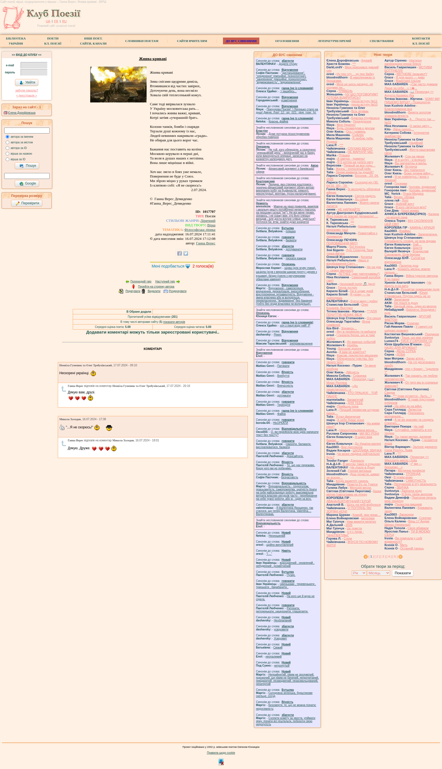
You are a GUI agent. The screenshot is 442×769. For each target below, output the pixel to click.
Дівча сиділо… (403, 129)
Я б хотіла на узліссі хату (355, 162)
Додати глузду (288, 63)
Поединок (432, 334)
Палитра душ (408, 265)
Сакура (389, 392)
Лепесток (414, 409)
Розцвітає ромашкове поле (420, 289)
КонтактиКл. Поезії (421, 41)
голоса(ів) (203, 266)
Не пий (419, 426)
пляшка (291, 231)
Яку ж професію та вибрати (356, 331)
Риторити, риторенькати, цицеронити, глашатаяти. (282, 610)
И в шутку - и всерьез (410, 159)
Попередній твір (141, 281)
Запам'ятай (355, 399)
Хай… (417, 244)
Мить (403, 545)
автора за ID (19, 148)
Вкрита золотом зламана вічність (407, 114)
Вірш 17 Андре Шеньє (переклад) (406, 523)
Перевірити (27, 203)
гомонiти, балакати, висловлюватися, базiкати (283, 445)
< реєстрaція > (26, 95)
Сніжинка (359, 375)
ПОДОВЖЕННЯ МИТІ (342, 243)
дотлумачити (294, 249)
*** (354, 63)
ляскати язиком (296, 258)
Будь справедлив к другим (356, 128)
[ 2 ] (377, 556)
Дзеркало (357, 460)
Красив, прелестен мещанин (357, 355)
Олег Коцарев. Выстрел (347, 306)
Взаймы (404, 231)
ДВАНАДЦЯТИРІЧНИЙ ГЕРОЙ (348, 501)
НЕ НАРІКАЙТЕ (349, 209)
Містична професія (411, 470)
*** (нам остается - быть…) (412, 396)
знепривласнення (300, 343)
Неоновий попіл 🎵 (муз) (357, 284)
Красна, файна (278, 121)
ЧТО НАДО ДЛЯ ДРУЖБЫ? (407, 346)
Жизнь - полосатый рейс (353, 168)
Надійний (416, 142)
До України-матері (368, 443)
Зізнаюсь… (349, 328)
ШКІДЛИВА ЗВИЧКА (367, 450)
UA (48, 21)
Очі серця (374, 318)
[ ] (371, 556)
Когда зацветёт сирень (352, 481)
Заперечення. (428, 234)
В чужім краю (403, 477)
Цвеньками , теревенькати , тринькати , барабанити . (286, 585)
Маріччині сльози (408, 80)
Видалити (154, 291)
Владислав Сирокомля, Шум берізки (406, 252)
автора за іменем (22, 136)
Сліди (348, 538)
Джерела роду (411, 490)
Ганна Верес (205, 243)
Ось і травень (356, 131)
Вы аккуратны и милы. (411, 163)
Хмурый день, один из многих (415, 306)
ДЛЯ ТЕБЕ (355, 403)
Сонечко (413, 323)
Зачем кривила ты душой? (355, 172)
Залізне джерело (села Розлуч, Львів (410, 448)
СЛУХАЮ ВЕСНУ (360, 148)
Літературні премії (334, 41)
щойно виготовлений (279, 544)
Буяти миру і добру (364, 301)
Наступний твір (165, 281)
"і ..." (269, 553)
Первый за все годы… (359, 165)
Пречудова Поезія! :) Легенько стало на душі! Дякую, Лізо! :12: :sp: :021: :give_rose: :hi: (287, 111)
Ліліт (405, 200)
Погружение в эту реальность (415, 484)
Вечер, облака (404, 197)
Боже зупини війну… (419, 173)
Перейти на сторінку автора (156, 286)
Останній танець (412, 548)
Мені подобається (168, 266)
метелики (368, 518)
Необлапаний (282, 620)
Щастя (417, 247)
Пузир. (291, 575)
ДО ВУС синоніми (241, 41)
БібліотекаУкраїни (16, 41)
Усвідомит (280, 638)
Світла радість (365, 196)
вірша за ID (18, 159)
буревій (366, 60)
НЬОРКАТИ (280, 422)
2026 (349, 525)
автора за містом (22, 142)
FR (56, 21)
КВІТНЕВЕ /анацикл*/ (411, 74)
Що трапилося (414, 170)
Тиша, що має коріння (417, 337)
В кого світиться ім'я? (411, 207)
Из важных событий (361, 341)
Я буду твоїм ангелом (416, 494)
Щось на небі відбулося (364, 504)
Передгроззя (362, 121)
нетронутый (281, 665)
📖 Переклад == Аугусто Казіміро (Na (409, 93)
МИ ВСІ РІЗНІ (369, 433)
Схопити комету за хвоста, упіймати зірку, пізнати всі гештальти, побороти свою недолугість (285, 721)
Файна (281, 413)
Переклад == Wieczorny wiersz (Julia (406, 458)
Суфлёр (358, 135)
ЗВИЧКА (402, 487)
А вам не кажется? (352, 352)
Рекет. (278, 334)
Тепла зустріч (347, 287)
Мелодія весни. (361, 487)
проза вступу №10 (365, 104)
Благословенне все (398, 109)
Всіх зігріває (359, 111)
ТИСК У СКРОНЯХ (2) (416, 341)
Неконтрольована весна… (358, 430)
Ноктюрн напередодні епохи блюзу (403, 62)
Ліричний (207, 220)
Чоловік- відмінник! (422, 187)
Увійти (27, 82)
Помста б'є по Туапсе (362, 484)
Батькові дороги (349, 348)
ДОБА (400, 354)
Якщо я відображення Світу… (347, 261)
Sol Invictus (357, 246)
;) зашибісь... (288, 91)
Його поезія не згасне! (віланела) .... (352, 216)
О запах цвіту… (421, 126)
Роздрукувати (178, 291)
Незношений (277, 535)
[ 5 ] (394, 556)
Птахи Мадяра (413, 193)
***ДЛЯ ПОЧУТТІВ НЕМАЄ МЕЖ (351, 313)
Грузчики (401, 183)
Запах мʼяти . (415, 358)
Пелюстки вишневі (408, 504)
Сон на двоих (414, 156)
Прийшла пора (347, 406)
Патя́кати (283, 365)
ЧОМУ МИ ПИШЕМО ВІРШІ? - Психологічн (411, 100)
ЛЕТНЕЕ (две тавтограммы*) (359, 273)
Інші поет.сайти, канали (93, 41)
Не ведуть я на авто (407, 284)
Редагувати (132, 291)
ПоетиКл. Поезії (52, 41)
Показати (403, 573)
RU (64, 21)
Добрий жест (405, 203)
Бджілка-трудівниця (365, 118)
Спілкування (381, 41)
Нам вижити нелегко (361, 521)
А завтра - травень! (351, 158)
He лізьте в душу (406, 302)
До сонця (361, 199)
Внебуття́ (283, 375)
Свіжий (278, 647)
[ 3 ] (383, 556)
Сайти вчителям (192, 41)
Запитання (401, 299)
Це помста (354, 528)
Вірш (211, 225)
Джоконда (406, 514)
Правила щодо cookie (221, 752)
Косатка (366, 256)
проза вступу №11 (365, 101)
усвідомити (281, 629)
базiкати (291, 240)
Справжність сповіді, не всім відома (410, 241)
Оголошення (287, 41)
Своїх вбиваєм (418, 528)
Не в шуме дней (361, 291)
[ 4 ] (389, 556)
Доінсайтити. (295, 456)
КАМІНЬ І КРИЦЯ (422, 227)
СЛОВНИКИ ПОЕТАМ (141, 41)
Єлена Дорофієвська (22, 112)
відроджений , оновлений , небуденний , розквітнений (285, 564)
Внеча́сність (285, 385)
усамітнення (289, 100)
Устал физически (348, 416)
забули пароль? (26, 90)
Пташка (344, 155)
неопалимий (274, 656)
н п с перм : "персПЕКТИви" (345, 533)
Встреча (411, 166)
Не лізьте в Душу (362, 467)
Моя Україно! (346, 124)
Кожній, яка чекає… (367, 514)
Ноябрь (352, 345)
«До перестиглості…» (342, 387)
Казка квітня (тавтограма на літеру (353, 492)
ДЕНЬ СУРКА (406, 351)
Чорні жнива (410, 210)
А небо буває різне (350, 420)
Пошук (27, 166)
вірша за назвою (21, 153)
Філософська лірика (199, 229)
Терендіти (283, 404)
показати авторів (174, 321)
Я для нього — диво (410, 77)
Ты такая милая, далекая (413, 436)
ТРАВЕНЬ (345, 91)
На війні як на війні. (408, 406)
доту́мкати (284, 395)
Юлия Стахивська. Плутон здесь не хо (407, 294)
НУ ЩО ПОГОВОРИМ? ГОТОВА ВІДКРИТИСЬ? (352, 96)
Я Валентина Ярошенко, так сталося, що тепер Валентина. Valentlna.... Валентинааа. (284, 511)
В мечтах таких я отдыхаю (361, 464)
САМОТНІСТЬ (416, 480)
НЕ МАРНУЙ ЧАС (360, 152)
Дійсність (352, 372)
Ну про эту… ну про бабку (355, 74)
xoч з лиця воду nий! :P (295, 325)
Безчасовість (289, 477)
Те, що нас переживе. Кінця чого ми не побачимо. (285, 467)
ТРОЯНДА (413, 474)
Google (27, 183)
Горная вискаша (359, 470)
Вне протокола (351, 447)
